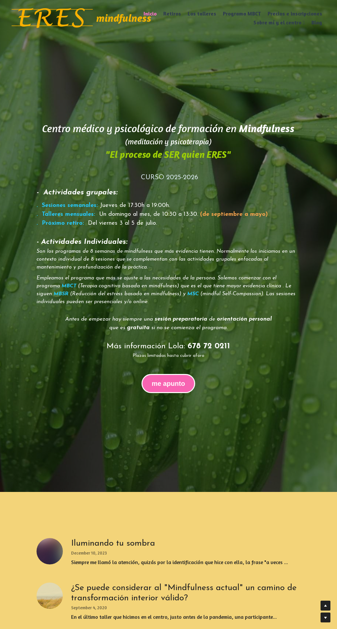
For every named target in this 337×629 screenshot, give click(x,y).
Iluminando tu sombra (113, 543)
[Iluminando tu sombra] (50, 551)
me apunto (168, 383)
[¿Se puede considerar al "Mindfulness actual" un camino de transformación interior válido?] (50, 596)
